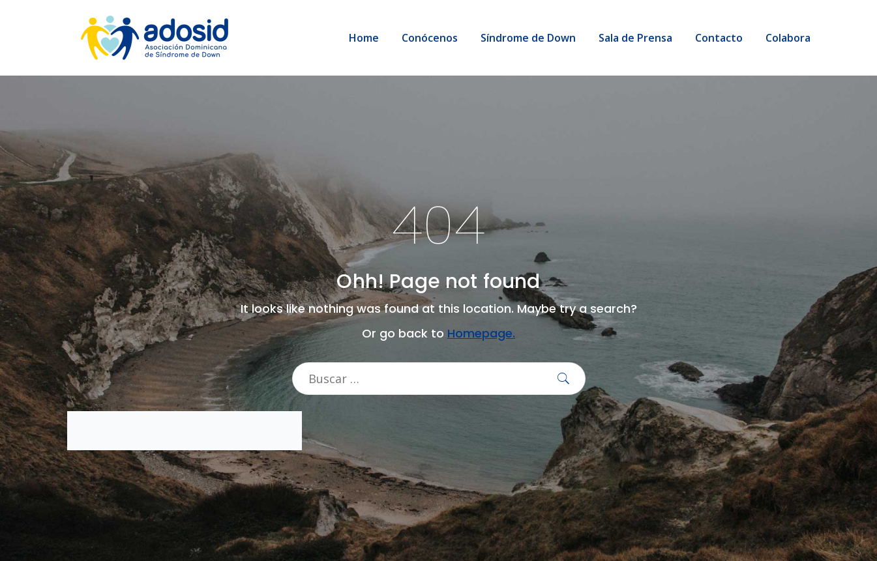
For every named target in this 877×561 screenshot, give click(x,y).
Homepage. (481, 333)
